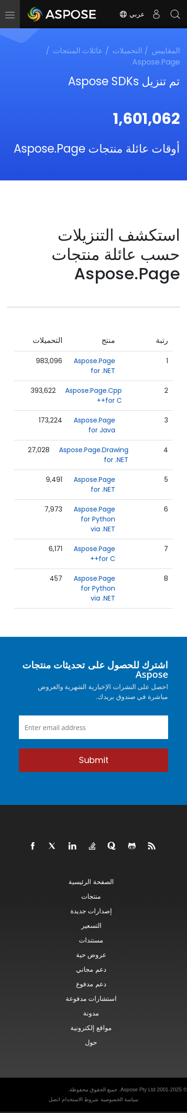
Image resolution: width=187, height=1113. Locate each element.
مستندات (91, 939)
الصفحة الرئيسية (91, 881)
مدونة (91, 1012)
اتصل (54, 1099)
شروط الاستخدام (80, 1099)
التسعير (91, 925)
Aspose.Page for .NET (94, 365)
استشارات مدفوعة (91, 998)
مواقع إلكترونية (91, 1027)
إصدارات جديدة (91, 910)
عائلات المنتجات (78, 50)
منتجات (91, 896)
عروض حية (91, 954)
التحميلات (127, 50)
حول (91, 1042)
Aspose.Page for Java (94, 425)
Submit (94, 760)
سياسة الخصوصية (119, 1099)
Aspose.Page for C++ (94, 553)
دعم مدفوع (91, 983)
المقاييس (166, 50)
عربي (131, 14)
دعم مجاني (91, 969)
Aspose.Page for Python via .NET (94, 519)
